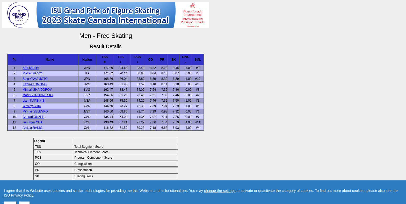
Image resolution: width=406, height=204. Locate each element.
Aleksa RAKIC (32, 128)
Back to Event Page (40, 189)
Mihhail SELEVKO (35, 111)
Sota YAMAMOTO (35, 79)
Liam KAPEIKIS (33, 100)
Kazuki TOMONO (35, 84)
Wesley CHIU (32, 106)
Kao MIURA (31, 68)
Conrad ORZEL (33, 117)
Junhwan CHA (32, 122)
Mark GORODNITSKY (38, 95)
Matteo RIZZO (32, 73)
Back (61, 189)
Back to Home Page (83, 189)
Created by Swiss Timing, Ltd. (164, 189)
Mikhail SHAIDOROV (37, 90)
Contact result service (124, 189)
